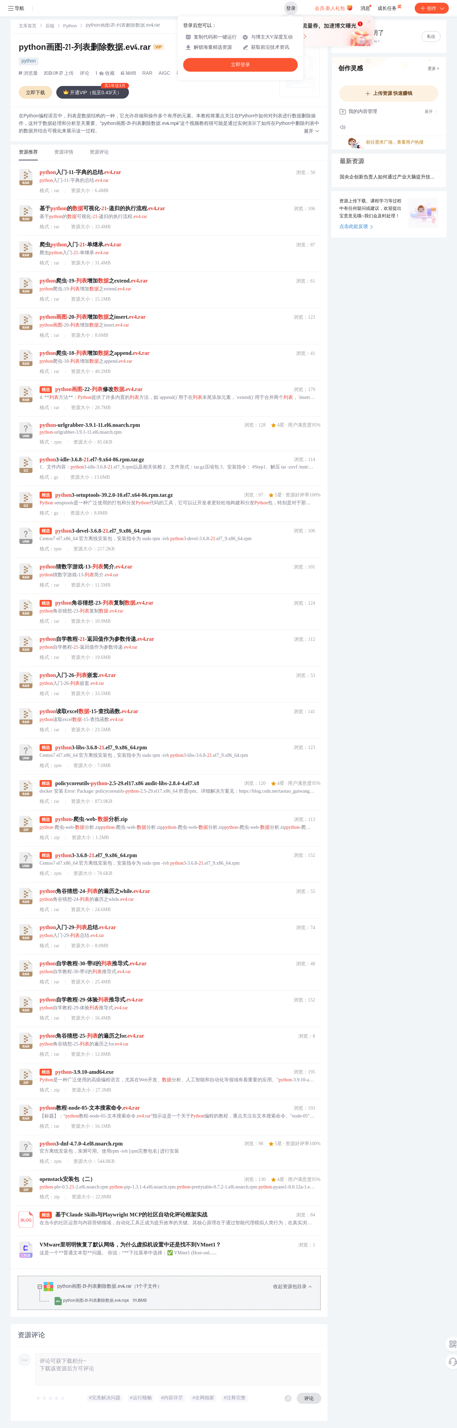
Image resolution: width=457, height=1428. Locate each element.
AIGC (164, 73)
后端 (49, 26)
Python (70, 26)
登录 (291, 8)
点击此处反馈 (356, 227)
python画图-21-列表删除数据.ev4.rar (91, 48)
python (28, 61)
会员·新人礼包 (334, 7)
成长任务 (390, 7)
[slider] (51, 1398)
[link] (27, 26)
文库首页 (27, 26)
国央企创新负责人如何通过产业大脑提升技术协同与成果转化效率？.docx (389, 177)
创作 (432, 8)
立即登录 (240, 64)
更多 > (433, 69)
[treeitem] (174, 1294)
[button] (312, 131)
